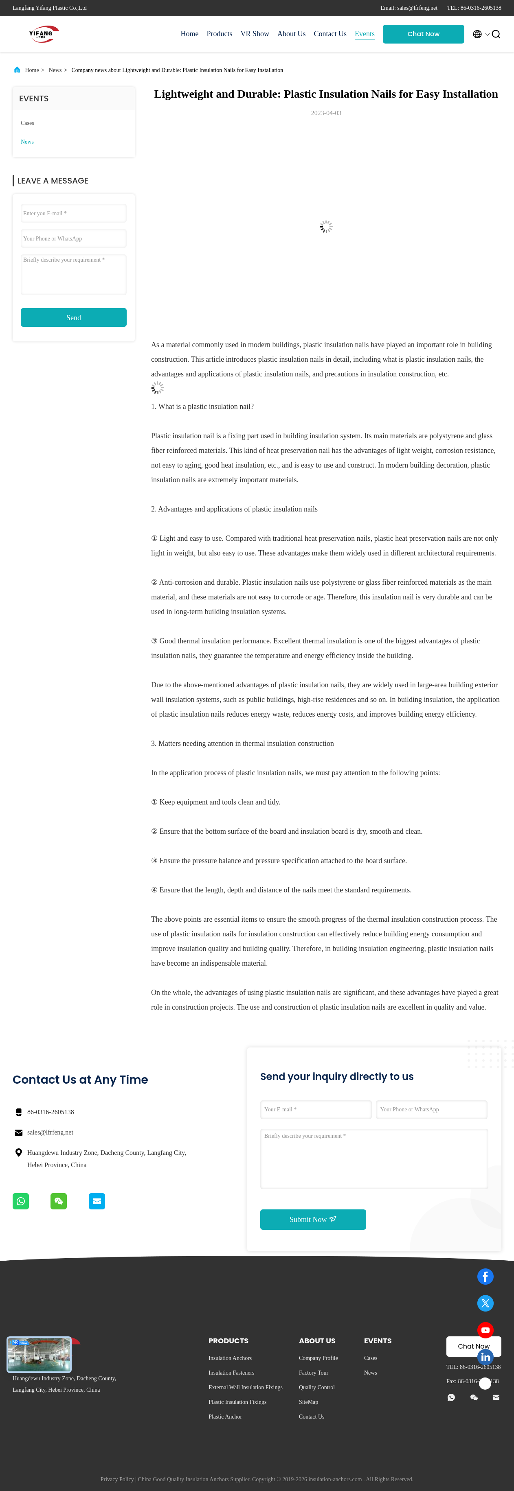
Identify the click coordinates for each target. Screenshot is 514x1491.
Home (189, 34)
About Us (291, 34)
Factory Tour (313, 1373)
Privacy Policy (117, 1479)
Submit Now (313, 1219)
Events (365, 34)
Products (219, 34)
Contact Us (330, 34)
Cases (27, 123)
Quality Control (317, 1387)
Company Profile (318, 1358)
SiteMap (308, 1402)
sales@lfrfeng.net (50, 1132)
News (55, 70)
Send (73, 318)
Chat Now (424, 34)
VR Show (254, 34)
